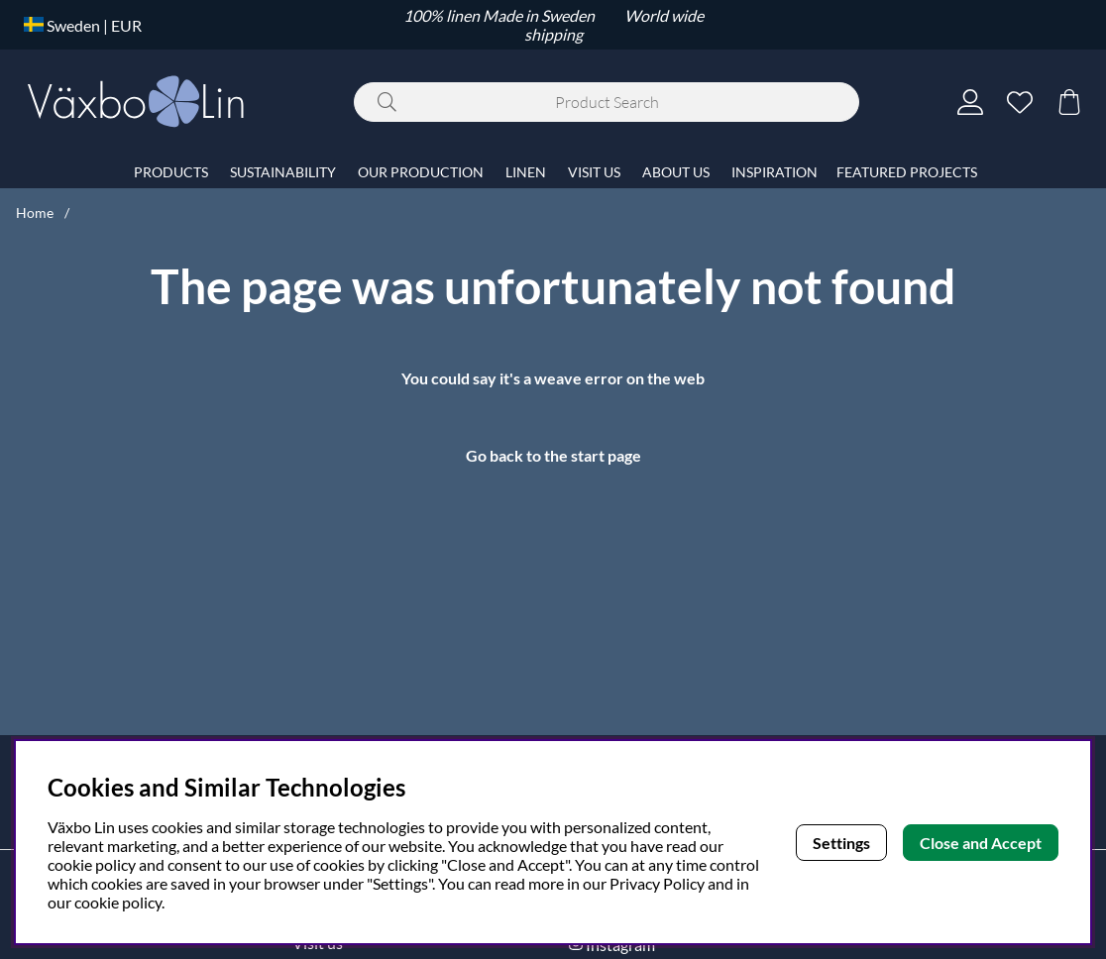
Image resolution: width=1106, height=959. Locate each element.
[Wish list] (1020, 102)
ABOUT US (676, 171)
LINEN (525, 171)
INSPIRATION (774, 171)
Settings (841, 842)
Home (35, 212)
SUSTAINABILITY (283, 171)
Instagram (620, 944)
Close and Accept (981, 842)
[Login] (970, 102)
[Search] (606, 102)
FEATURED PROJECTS (906, 171)
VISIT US (594, 171)
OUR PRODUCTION (421, 171)
